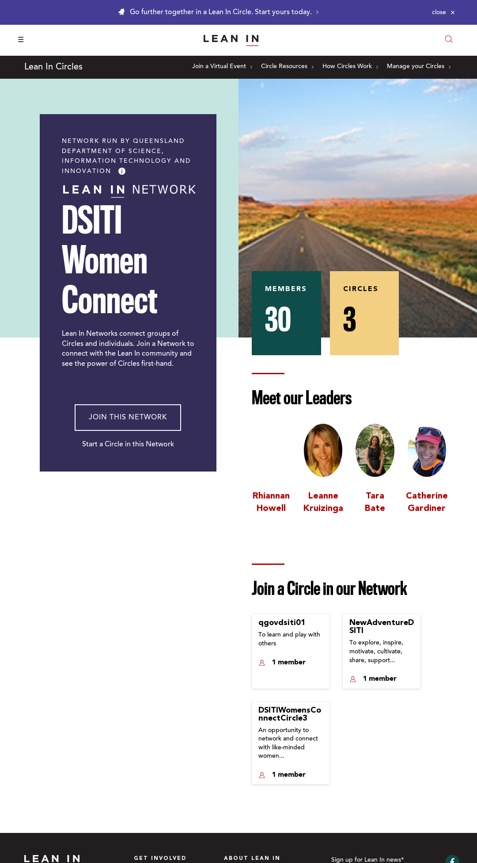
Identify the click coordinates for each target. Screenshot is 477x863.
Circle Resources (287, 67)
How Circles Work (350, 67)
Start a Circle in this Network (128, 444)
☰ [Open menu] (21, 40)
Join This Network (128, 417)
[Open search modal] (448, 40)
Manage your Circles (418, 67)
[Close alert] (443, 12)
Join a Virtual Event (222, 67)
